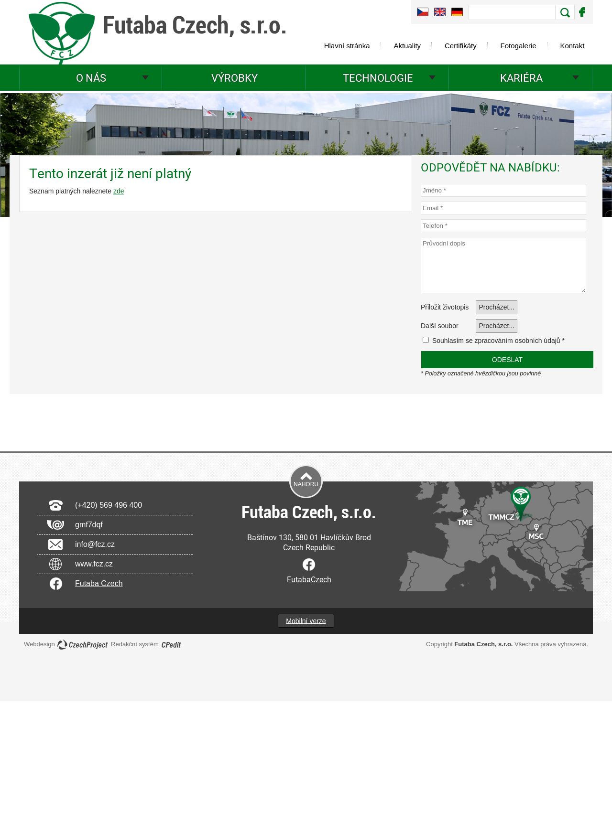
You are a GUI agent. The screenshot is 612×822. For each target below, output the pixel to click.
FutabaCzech (309, 579)
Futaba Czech (99, 583)
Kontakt (572, 46)
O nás (91, 78)
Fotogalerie (518, 46)
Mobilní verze (306, 620)
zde (118, 191)
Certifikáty (461, 46)
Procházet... (496, 307)
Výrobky (234, 78)
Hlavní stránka (347, 46)
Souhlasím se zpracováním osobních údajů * (494, 340)
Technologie (378, 78)
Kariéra (521, 78)
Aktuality (407, 46)
